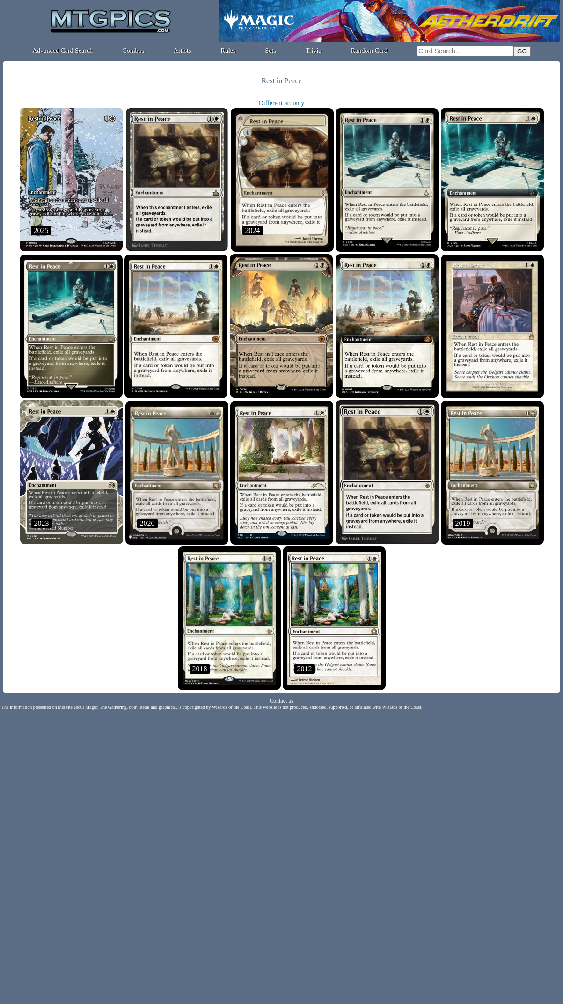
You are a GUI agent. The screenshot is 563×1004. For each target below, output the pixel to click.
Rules (228, 50)
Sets (270, 50)
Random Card (369, 50)
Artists (182, 50)
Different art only (282, 103)
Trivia (314, 50)
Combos (133, 50)
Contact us (281, 701)
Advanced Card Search (62, 50)
